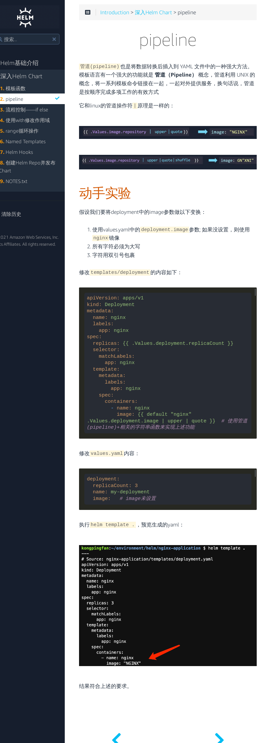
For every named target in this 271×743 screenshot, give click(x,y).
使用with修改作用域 (36, 120)
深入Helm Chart (29, 76)
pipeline (41, 99)
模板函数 (24, 88)
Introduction (128, 13)
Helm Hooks (28, 152)
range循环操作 (31, 131)
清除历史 (19, 214)
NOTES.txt (25, 181)
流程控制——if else (36, 109)
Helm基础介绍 (27, 62)
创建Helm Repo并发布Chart (39, 166)
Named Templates (34, 141)
